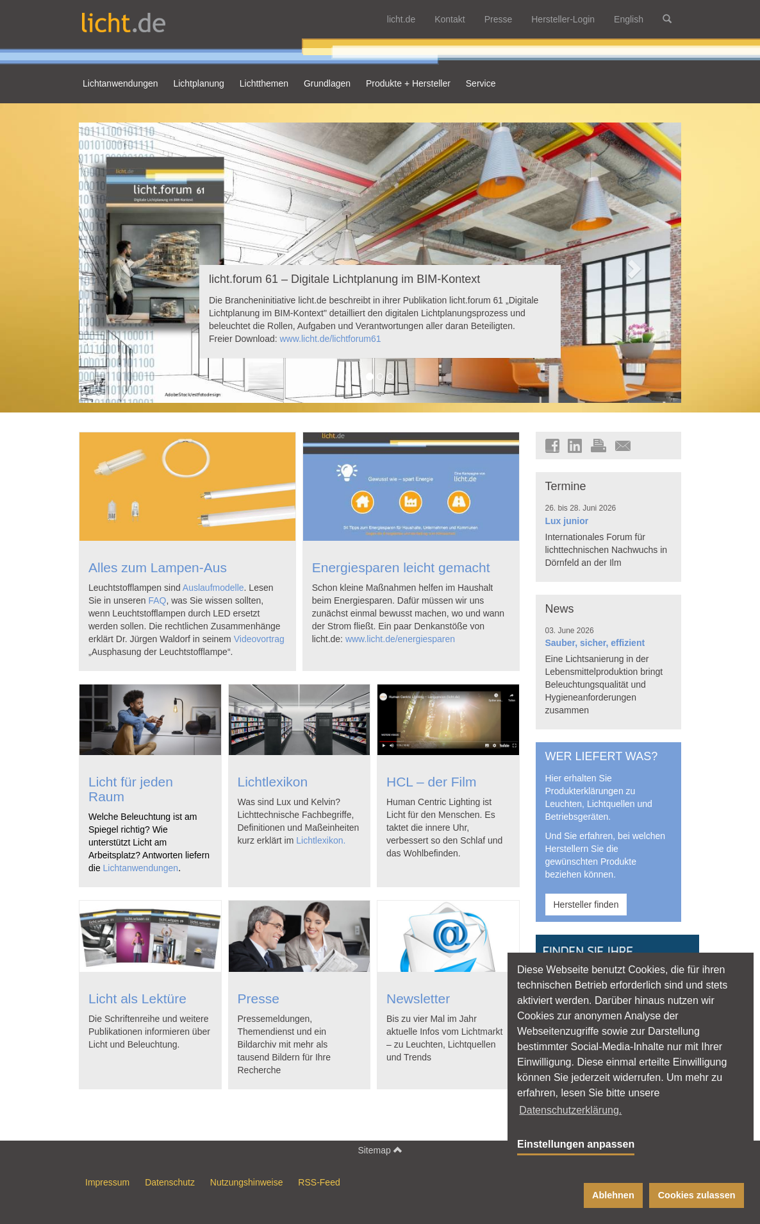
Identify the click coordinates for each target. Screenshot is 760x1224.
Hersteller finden (586, 904)
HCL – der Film (431, 781)
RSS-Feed (319, 1182)
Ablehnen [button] (613, 1195)
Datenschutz (170, 1182)
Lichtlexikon (273, 781)
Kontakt (449, 19)
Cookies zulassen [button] (697, 1195)
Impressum (107, 1182)
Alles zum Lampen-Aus (157, 567)
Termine (565, 486)
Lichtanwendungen (141, 868)
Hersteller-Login (563, 19)
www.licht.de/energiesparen (400, 639)
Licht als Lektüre (137, 998)
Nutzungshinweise (246, 1182)
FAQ (157, 600)
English (628, 19)
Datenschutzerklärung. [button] (570, 1110)
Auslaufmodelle (213, 587)
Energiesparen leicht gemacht (401, 567)
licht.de (401, 19)
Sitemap (380, 1149)
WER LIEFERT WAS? (601, 756)
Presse (498, 19)
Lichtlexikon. (320, 840)
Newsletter (418, 998)
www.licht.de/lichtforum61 (330, 339)
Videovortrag (259, 639)
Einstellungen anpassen (575, 1144)
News (559, 608)
